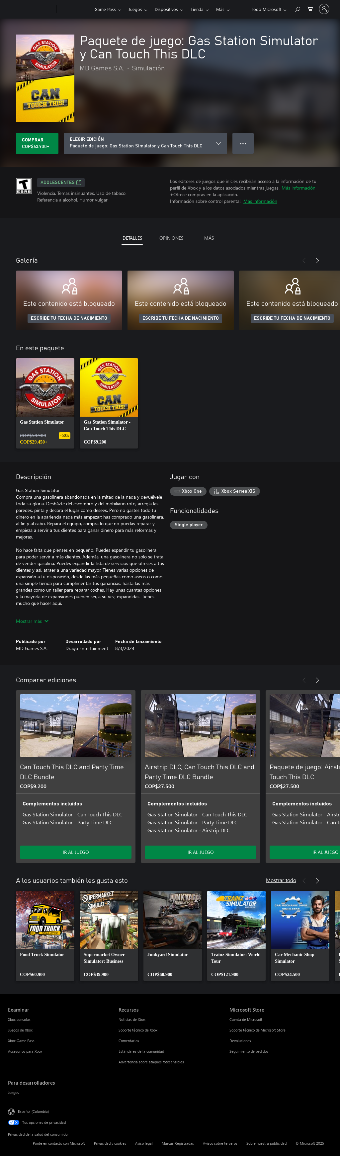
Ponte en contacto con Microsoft (59, 1143)
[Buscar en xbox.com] (297, 8)
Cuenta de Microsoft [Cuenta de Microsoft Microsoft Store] (245, 1019)
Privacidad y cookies (110, 1143)
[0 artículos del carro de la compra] (310, 8)
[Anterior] (304, 260)
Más (220, 9)
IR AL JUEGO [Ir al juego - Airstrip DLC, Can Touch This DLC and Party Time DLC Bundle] (201, 852)
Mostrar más (32, 621)
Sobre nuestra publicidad (266, 1143)
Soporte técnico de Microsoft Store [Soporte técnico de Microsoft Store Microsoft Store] (257, 1030)
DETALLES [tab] (132, 238)
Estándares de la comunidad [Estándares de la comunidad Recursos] (141, 1051)
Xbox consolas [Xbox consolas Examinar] (19, 1019)
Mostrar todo (281, 879)
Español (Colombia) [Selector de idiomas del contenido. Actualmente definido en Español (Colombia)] (33, 1111)
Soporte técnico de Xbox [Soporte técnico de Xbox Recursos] (138, 1030)
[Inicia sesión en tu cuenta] (324, 9)
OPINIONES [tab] (171, 238)
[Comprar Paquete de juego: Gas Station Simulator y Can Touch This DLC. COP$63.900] (37, 143)
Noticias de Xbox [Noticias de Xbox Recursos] (132, 1019)
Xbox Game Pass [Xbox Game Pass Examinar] (21, 1040)
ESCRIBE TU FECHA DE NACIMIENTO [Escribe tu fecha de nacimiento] (69, 318)
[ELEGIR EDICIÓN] (145, 143)
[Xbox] (74, 9)
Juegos (135, 9)
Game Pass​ (105, 9)
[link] (45, 403)
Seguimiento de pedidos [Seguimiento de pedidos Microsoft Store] (248, 1051)
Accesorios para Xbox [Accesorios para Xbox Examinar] (25, 1051)
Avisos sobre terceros (220, 1143)
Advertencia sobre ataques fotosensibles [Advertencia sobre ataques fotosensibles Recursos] (151, 1062)
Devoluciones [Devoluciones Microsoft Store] (240, 1040)
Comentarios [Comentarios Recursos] (129, 1040)
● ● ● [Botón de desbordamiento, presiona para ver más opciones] (243, 143)
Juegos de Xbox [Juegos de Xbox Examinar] (20, 1030)
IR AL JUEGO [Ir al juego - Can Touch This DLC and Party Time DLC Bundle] (76, 852)
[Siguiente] (317, 260)
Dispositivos (166, 9)
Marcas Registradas (178, 1143)
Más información (298, 188)
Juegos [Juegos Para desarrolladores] (13, 1092)
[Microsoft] (30, 9)
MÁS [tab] (209, 238)
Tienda (197, 9)
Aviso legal (144, 1143)
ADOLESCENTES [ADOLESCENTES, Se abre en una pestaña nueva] (61, 182)
